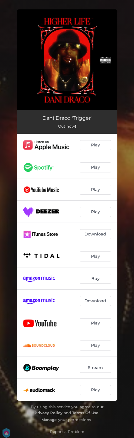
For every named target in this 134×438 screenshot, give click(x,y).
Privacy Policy (48, 412)
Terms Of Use (85, 412)
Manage (49, 419)
